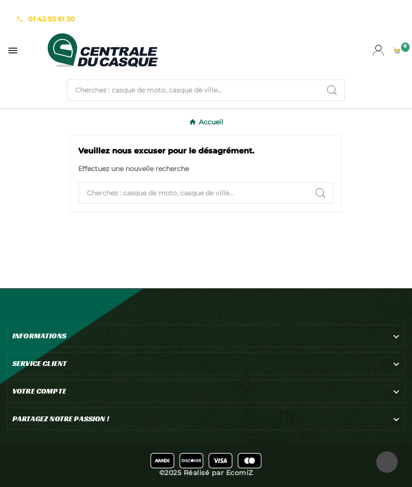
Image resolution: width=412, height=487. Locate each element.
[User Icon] (378, 50)
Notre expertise (42, 9)
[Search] (332, 90)
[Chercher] (193, 90)
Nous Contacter (140, 9)
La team (90, 9)
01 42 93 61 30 (51, 19)
